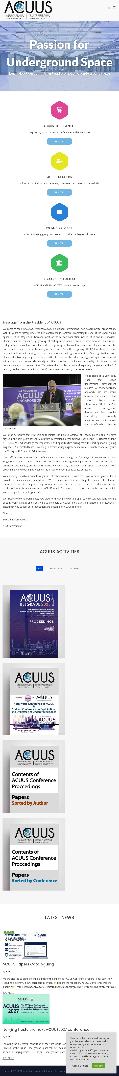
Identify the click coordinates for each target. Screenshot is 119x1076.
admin (9, 971)
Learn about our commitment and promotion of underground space (59, 73)
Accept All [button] (98, 1065)
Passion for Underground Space (60, 53)
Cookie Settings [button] (80, 1065)
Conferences (54, 568)
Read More (8, 992)
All (39, 568)
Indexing (74, 568)
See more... (59, 141)
